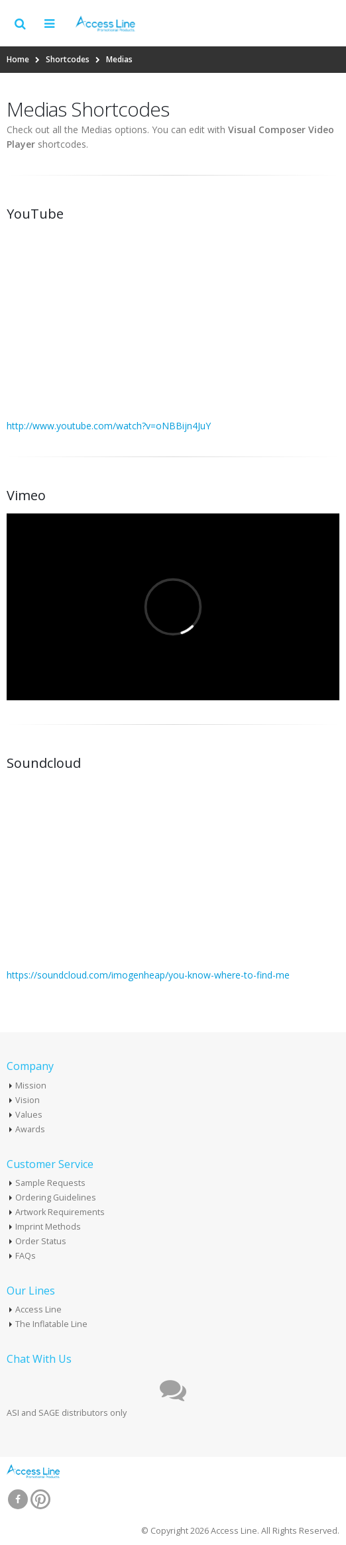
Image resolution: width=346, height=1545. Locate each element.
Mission (30, 1085)
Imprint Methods (48, 1226)
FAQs (25, 1255)
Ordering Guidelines (55, 1197)
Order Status (40, 1241)
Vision (27, 1100)
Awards (30, 1129)
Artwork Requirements (60, 1212)
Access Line (38, 1309)
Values (28, 1114)
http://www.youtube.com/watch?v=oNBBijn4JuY (109, 425)
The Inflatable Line (51, 1324)
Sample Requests (50, 1183)
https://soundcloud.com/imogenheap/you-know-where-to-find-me (148, 975)
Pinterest (40, 1499)
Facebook (18, 1499)
